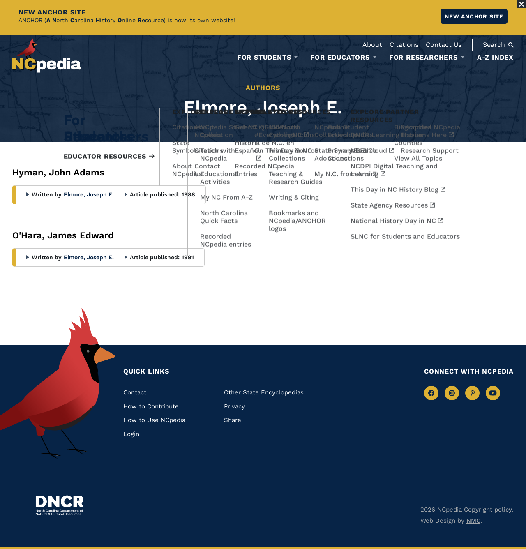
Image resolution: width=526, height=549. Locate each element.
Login (131, 434)
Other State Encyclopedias (264, 392)
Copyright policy (488, 509)
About (372, 44)
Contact (134, 392)
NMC (473, 520)
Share (232, 420)
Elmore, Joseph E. (89, 194)
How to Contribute (151, 406)
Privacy (234, 406)
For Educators (339, 57)
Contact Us (443, 44)
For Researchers (423, 57)
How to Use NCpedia (154, 420)
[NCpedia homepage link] (46, 55)
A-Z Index (495, 57)
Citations (404, 44)
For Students (264, 57)
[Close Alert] (521, 4)
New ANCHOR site (474, 16)
